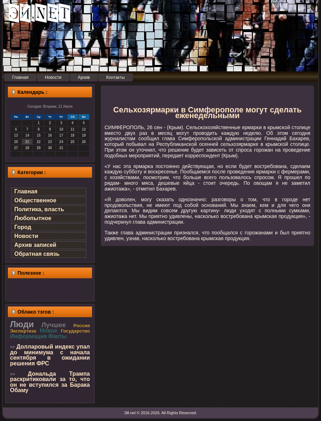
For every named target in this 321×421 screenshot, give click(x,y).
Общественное (35, 200)
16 (50, 135)
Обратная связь (37, 254)
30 (50, 148)
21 (27, 142)
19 (84, 135)
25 (73, 142)
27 (16, 148)
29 (39, 148)
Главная (25, 191)
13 (16, 135)
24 (61, 142)
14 (27, 135)
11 (73, 129)
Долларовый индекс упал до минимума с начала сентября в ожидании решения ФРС (50, 355)
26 (84, 142)
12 (84, 129)
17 (61, 135)
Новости (26, 236)
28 (27, 148)
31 (61, 148)
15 (39, 135)
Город (22, 227)
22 (39, 142)
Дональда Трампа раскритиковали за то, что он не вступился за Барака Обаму (50, 382)
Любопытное (32, 218)
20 (16, 142)
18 (73, 135)
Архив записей (35, 245)
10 (61, 129)
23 (50, 142)
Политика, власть (39, 209)
